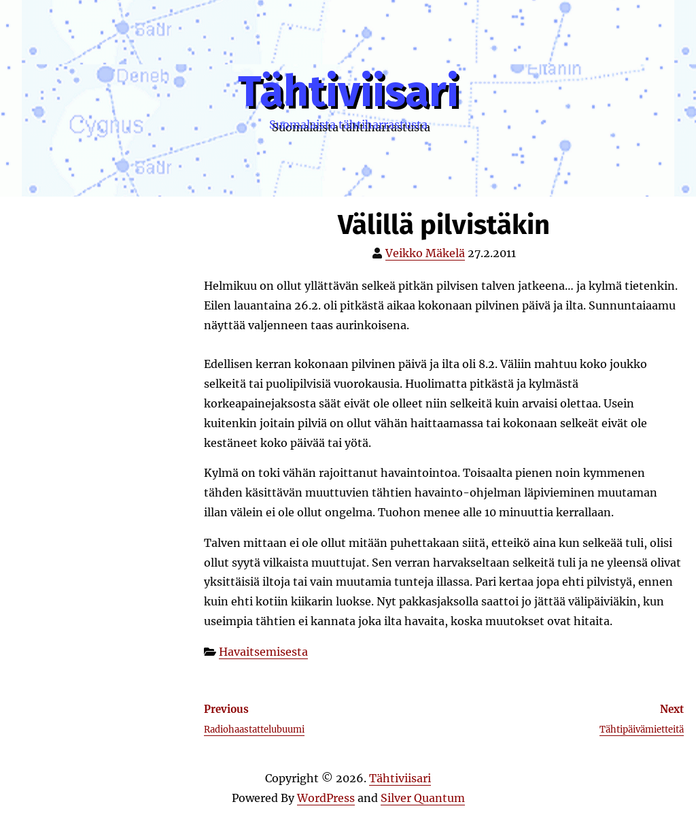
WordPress (326, 798)
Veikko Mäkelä (425, 253)
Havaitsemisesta (263, 651)
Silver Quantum (423, 798)
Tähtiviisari (348, 91)
